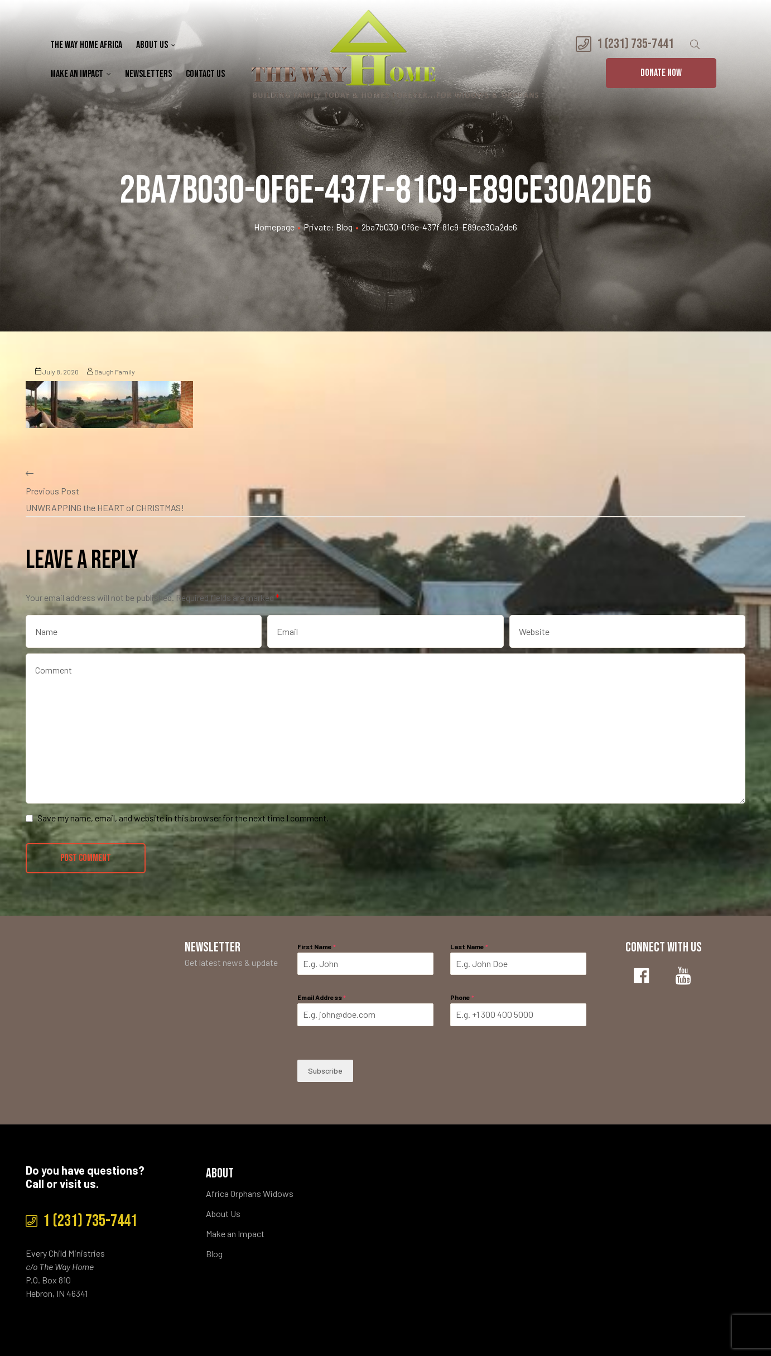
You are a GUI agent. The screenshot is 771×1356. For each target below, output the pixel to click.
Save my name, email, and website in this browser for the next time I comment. (183, 817)
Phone (462, 997)
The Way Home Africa (86, 45)
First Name (316, 946)
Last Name (469, 946)
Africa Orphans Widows (249, 1193)
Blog (214, 1253)
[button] (661, 73)
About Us (156, 45)
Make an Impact (80, 74)
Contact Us (205, 74)
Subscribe (325, 1070)
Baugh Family (111, 372)
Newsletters (148, 74)
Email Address (321, 997)
